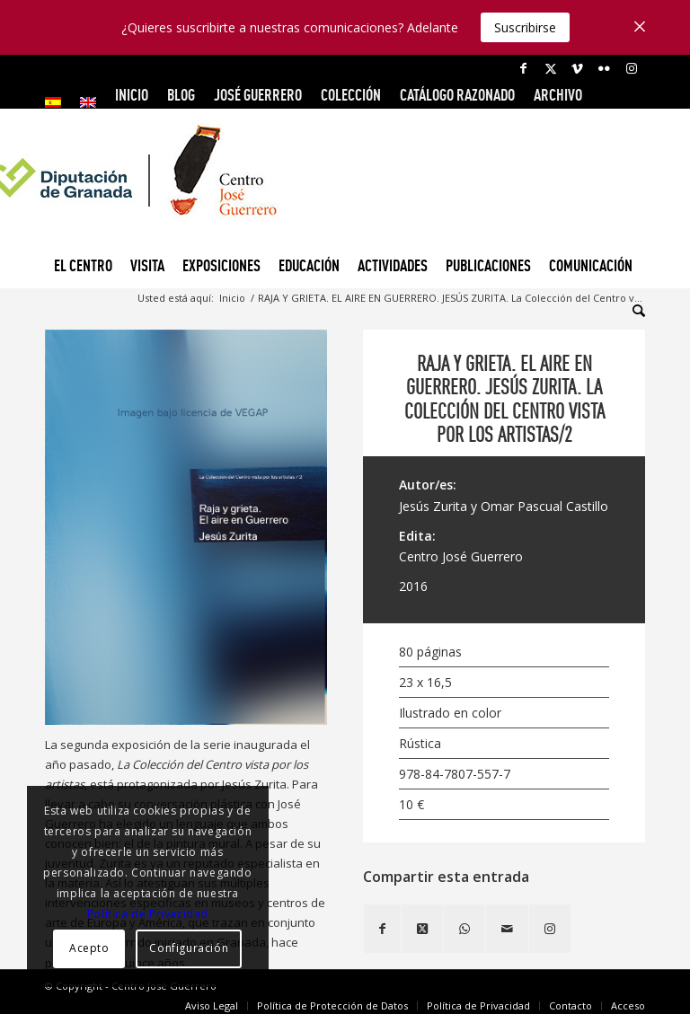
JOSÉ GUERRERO (258, 94)
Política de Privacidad (147, 913)
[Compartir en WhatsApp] (464, 928)
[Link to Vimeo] (577, 68)
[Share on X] (422, 928)
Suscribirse (525, 27)
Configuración (188, 948)
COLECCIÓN (351, 94)
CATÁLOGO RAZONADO (457, 94)
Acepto (89, 948)
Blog (181, 94)
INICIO (131, 94)
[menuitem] (58, 102)
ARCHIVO (558, 94)
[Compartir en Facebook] (382, 928)
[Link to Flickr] (604, 68)
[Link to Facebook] (523, 68)
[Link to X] (550, 68)
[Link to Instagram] (631, 68)
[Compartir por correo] (507, 928)
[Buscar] (634, 310)
